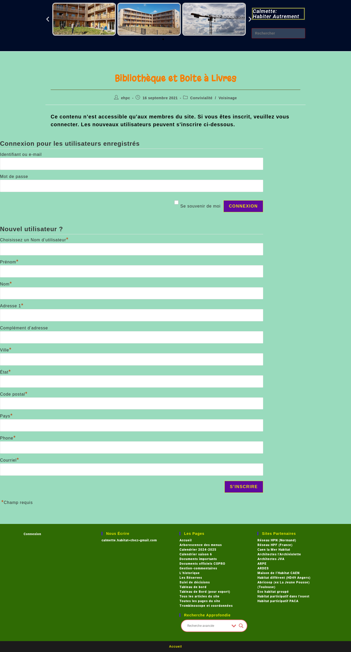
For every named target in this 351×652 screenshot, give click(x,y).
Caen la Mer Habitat (273, 549)
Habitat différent (271, 578)
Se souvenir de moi (200, 206)
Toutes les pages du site (200, 601)
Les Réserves (191, 578)
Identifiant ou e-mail (21, 154)
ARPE (262, 563)
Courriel (9, 460)
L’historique (190, 573)
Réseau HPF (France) (275, 545)
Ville (6, 350)
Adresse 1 (12, 306)
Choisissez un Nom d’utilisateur (34, 240)
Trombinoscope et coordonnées (206, 606)
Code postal (14, 394)
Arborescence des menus (201, 545)
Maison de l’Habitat (273, 573)
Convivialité (201, 98)
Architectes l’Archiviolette (279, 554)
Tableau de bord (193, 587)
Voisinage (227, 98)
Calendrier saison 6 (196, 554)
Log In (99, 46)
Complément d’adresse (24, 328)
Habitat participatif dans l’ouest (283, 596)
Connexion (32, 534)
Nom (6, 284)
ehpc (125, 98)
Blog (77, 46)
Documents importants (198, 559)
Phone (8, 438)
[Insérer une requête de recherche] (278, 33)
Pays (6, 416)
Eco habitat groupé (273, 592)
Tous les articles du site (200, 596)
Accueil (186, 540)
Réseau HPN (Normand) (276, 540)
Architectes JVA (270, 559)
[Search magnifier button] (241, 625)
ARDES (263, 568)
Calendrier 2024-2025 (198, 549)
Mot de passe (14, 176)
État (5, 372)
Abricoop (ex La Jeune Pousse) (283, 582)
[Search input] (208, 625)
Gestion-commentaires (198, 568)
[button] (47, 19)
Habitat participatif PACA (278, 601)
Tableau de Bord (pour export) (205, 592)
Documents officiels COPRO (202, 563)
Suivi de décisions (195, 582)
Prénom (9, 262)
